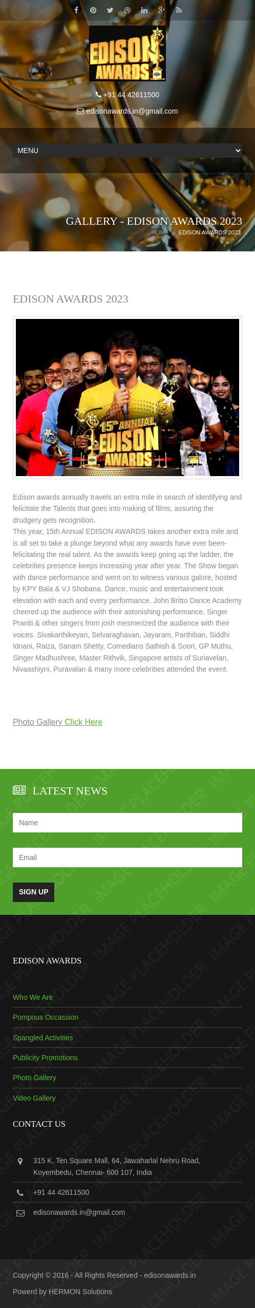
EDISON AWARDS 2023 (209, 232)
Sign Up (34, 892)
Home (160, 232)
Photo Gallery (34, 1078)
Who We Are (33, 997)
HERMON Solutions (80, 1292)
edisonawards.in (170, 1275)
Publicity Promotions (45, 1058)
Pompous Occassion (45, 1017)
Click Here (83, 722)
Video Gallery (34, 1098)
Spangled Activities (43, 1038)
